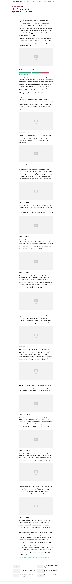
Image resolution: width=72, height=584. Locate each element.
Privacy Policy (32, 1)
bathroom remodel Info (51, 1)
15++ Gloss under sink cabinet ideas (50, 570)
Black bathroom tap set (24, 74)
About (37, 1)
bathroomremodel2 (14, 582)
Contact (25, 1)
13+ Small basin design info (25, 565)
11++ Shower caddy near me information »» (43, 557)
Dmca (28, 1)
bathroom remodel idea (43, 1)
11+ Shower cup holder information (50, 574)
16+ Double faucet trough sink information (28, 570)
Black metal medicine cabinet (25, 72)
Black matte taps (45, 72)
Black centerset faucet (36, 72)
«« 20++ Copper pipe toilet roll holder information (27, 557)
